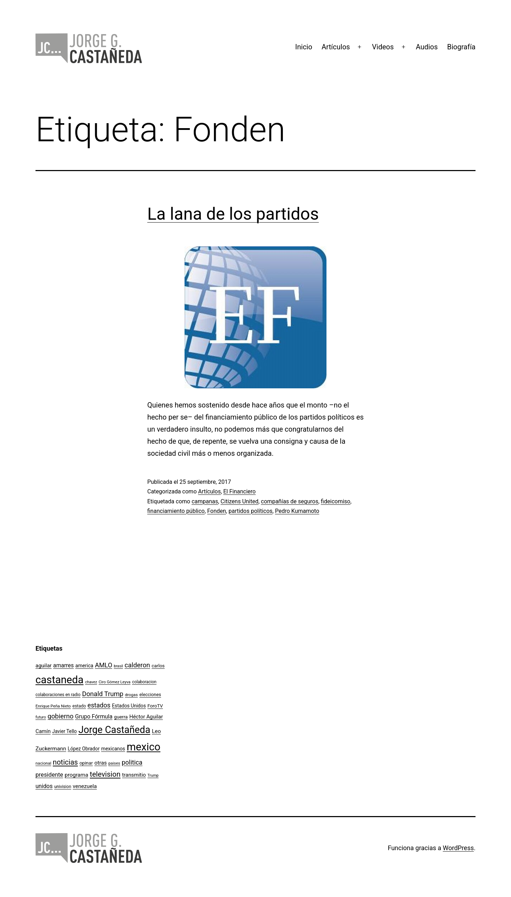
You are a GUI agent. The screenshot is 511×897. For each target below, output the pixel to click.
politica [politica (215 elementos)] (132, 762)
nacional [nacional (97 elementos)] (43, 763)
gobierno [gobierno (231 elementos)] (60, 716)
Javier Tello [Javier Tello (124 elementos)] (64, 731)
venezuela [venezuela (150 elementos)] (85, 786)
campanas (205, 501)
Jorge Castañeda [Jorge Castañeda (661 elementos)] (114, 729)
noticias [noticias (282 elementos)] (65, 762)
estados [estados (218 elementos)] (99, 705)
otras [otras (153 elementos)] (100, 763)
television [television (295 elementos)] (105, 774)
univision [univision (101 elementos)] (62, 786)
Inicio (303, 47)
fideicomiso (335, 501)
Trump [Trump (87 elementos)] (152, 775)
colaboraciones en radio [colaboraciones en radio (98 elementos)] (58, 694)
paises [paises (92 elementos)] (114, 763)
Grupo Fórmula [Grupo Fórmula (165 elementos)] (93, 716)
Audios (427, 47)
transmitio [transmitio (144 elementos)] (134, 775)
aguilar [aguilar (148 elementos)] (43, 665)
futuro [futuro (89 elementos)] (40, 717)
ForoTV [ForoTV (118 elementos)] (155, 706)
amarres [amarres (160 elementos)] (63, 665)
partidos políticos (251, 511)
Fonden (216, 511)
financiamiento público (176, 511)
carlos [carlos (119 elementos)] (158, 665)
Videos (383, 47)
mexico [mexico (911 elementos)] (143, 747)
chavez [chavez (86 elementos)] (91, 682)
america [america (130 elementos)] (84, 665)
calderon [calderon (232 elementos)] (137, 665)
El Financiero (239, 491)
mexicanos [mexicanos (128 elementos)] (113, 748)
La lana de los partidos (233, 214)
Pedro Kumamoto (297, 511)
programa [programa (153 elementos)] (76, 775)
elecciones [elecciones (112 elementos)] (150, 694)
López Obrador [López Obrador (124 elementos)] (84, 748)
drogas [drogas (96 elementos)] (131, 694)
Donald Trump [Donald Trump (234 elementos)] (102, 694)
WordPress (458, 848)
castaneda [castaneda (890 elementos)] (59, 680)
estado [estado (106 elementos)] (79, 706)
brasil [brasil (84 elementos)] (118, 666)
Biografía (461, 47)
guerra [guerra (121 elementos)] (121, 717)
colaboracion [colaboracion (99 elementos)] (144, 681)
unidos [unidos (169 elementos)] (44, 786)
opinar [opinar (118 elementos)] (86, 763)
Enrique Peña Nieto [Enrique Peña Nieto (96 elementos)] (53, 706)
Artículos (336, 47)
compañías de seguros (289, 501)
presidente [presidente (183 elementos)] (49, 774)
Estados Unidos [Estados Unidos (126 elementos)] (129, 706)
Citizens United (240, 501)
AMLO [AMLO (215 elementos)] (103, 665)
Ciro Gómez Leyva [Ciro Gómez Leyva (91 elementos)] (115, 682)
